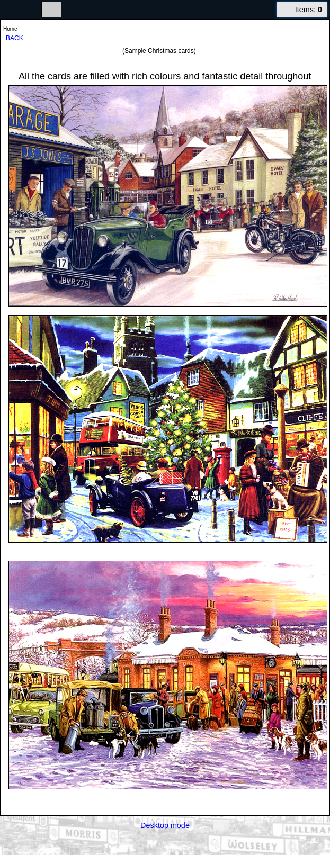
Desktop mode (165, 825)
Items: (308, 9)
